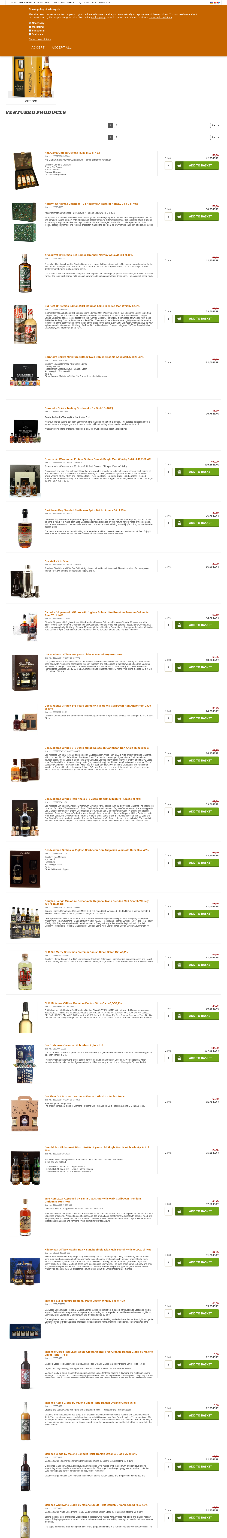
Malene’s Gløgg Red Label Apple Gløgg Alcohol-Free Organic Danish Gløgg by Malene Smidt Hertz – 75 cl (99, 1353)
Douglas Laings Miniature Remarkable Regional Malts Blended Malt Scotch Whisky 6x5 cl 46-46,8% (97, 902)
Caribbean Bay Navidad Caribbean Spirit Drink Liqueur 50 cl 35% (85, 510)
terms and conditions (160, 17)
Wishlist (71, 3)
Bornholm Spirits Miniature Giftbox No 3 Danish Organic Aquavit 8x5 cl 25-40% (94, 356)
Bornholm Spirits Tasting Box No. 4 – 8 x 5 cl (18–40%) (79, 408)
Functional (38, 30)
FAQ (79, 3)
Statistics (37, 34)
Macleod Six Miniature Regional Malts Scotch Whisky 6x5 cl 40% (85, 1300)
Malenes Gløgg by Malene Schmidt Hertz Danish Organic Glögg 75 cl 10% (91, 1453)
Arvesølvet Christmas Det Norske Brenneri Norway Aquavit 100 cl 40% (89, 254)
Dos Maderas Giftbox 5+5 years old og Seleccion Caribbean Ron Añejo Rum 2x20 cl (97, 747)
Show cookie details (40, 39)
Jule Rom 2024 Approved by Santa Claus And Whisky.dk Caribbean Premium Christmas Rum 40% (93, 1200)
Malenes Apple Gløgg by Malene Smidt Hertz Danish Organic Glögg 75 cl (90, 1402)
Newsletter (43, 3)
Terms (86, 3)
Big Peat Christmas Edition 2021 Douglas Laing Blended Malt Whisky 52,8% (92, 305)
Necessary (38, 23)
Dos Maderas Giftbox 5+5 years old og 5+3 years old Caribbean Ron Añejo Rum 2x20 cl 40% (98, 707)
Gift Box (31, 101)
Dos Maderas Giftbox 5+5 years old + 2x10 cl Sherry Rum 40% (83, 654)
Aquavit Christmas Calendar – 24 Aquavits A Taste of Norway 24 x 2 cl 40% (91, 203)
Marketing (38, 26)
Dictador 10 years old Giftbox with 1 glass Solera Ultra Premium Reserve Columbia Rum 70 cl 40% (97, 614)
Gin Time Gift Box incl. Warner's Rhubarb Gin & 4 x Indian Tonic (85, 1096)
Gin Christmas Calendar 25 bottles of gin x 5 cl (74, 1045)
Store (14, 3)
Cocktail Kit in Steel (57, 561)
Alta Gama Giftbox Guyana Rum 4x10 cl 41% (72, 152)
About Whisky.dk (27, 3)
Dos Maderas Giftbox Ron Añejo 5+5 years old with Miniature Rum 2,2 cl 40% (93, 798)
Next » (215, 125)
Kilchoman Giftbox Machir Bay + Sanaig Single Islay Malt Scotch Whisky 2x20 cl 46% (98, 1249)
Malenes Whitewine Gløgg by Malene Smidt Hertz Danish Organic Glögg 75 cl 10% (96, 1504)
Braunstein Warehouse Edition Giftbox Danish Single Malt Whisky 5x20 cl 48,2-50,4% (98, 459)
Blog (94, 3)
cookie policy (98, 17)
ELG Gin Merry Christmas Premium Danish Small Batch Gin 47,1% (86, 951)
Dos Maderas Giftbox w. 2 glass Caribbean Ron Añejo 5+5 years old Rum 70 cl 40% (97, 849)
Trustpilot (104, 3)
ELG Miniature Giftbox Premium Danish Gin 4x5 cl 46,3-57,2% (83, 1003)
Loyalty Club (58, 3)
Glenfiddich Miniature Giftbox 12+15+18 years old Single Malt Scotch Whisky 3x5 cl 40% (97, 1149)
